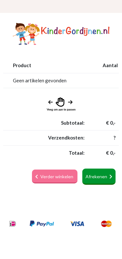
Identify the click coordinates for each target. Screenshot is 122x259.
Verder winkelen (54, 176)
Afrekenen (99, 176)
